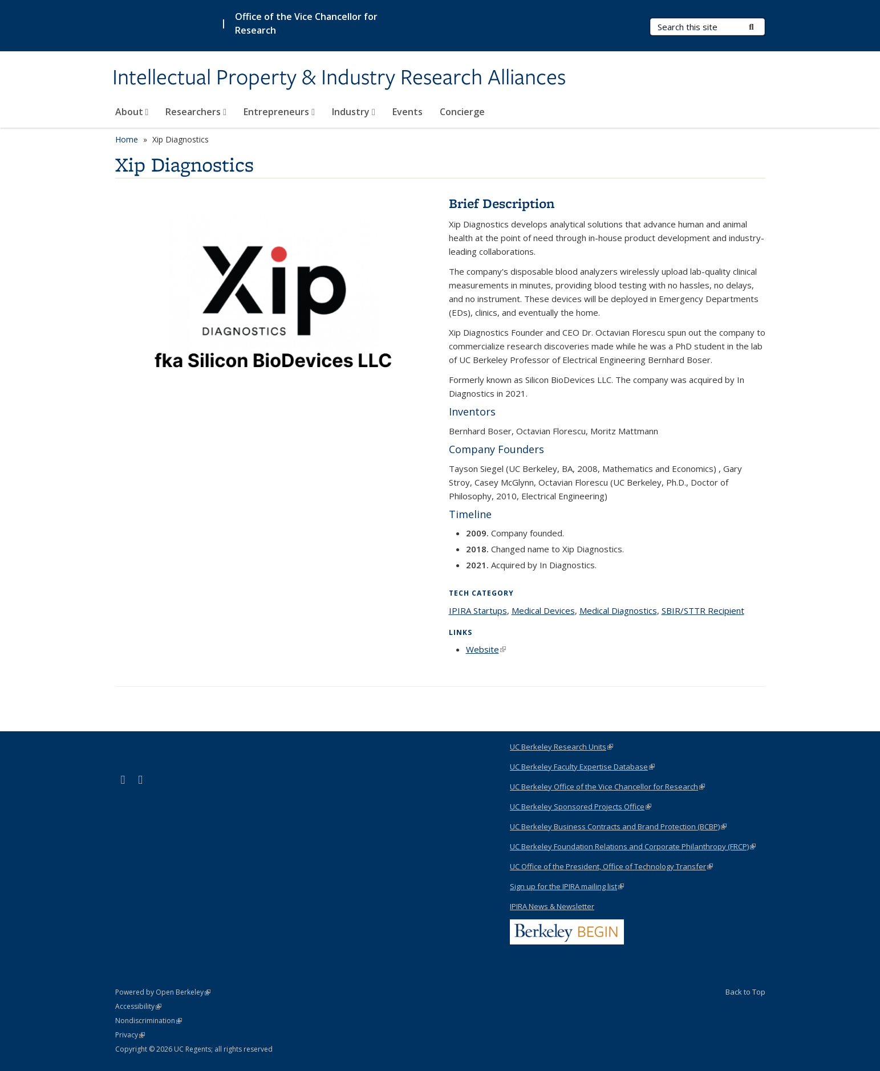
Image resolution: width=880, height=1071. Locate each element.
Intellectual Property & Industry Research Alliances (339, 78)
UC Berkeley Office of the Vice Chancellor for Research (607, 786)
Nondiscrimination (148, 1020)
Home (126, 139)
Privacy (130, 1035)
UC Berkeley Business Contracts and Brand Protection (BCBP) (618, 826)
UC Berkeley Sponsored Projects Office (580, 806)
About (132, 111)
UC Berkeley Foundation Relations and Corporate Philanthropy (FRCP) (633, 846)
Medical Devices (543, 610)
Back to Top (745, 992)
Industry (353, 111)
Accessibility (138, 1006)
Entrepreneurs (279, 111)
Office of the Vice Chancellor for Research (306, 23)
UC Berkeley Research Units (561, 747)
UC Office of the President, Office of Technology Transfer (611, 866)
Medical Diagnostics (618, 610)
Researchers (195, 111)
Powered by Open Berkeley (162, 992)
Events (407, 111)
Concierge (462, 111)
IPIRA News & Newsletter (552, 906)
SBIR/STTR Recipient (703, 610)
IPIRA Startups (478, 610)
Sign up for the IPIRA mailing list (567, 886)
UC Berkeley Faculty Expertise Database (582, 766)
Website (486, 649)
